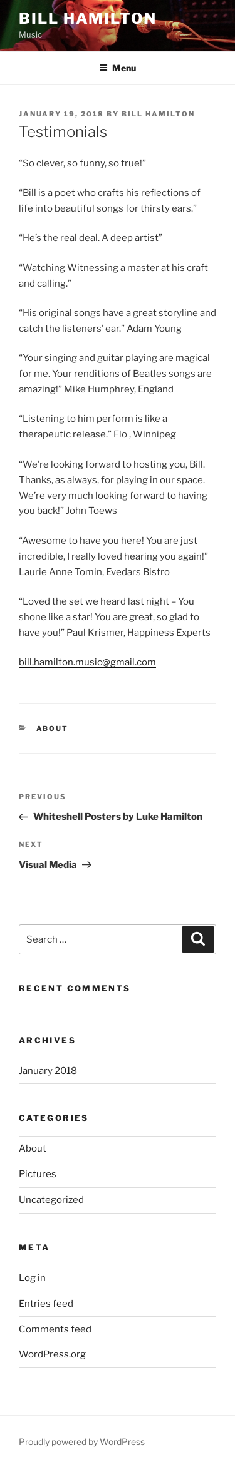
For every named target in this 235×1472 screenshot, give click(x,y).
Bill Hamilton (88, 18)
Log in (32, 1278)
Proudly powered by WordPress (82, 1441)
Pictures (37, 1174)
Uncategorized (51, 1199)
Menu (117, 68)
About (52, 728)
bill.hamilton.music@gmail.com (87, 662)
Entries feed (46, 1303)
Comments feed (55, 1329)
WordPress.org (52, 1354)
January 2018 (48, 1070)
